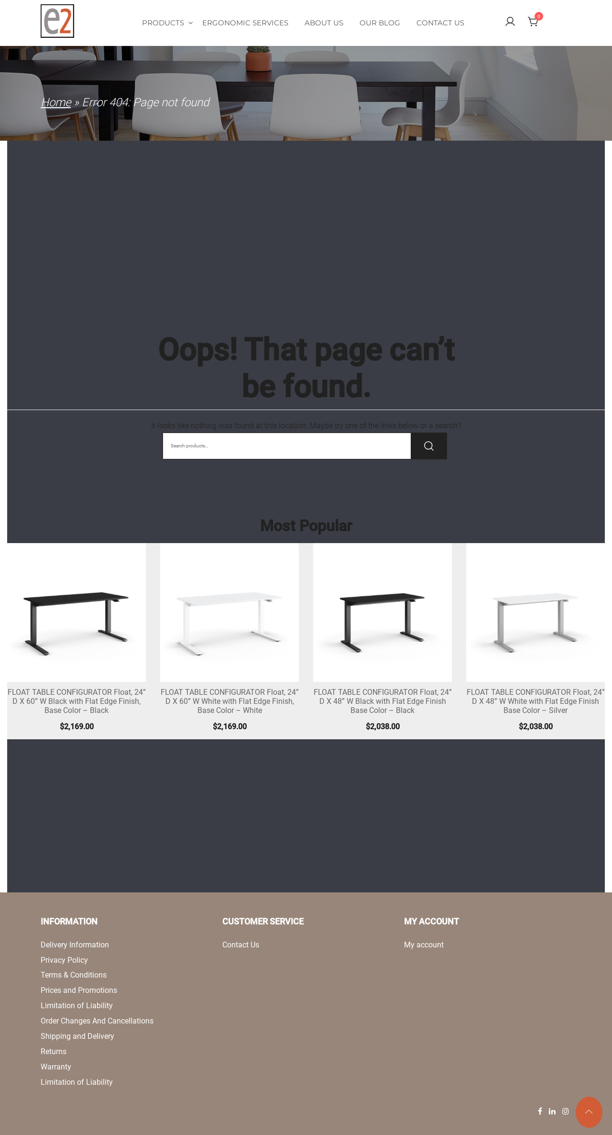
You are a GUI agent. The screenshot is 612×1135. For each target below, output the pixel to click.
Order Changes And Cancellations (97, 1020)
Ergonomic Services (245, 22)
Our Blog (380, 22)
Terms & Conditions (74, 974)
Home (56, 102)
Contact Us (440, 22)
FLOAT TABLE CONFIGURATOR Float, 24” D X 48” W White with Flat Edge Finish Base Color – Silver (536, 701)
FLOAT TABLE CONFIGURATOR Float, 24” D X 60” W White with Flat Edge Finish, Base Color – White (230, 701)
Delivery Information (75, 944)
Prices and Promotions (79, 990)
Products (167, 22)
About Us (324, 22)
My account (424, 944)
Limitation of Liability (77, 1005)
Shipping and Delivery (77, 1036)
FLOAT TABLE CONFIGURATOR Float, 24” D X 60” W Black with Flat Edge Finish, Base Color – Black (77, 701)
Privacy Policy (64, 960)
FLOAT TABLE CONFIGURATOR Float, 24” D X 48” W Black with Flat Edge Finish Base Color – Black (383, 701)
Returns (53, 1051)
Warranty (56, 1066)
